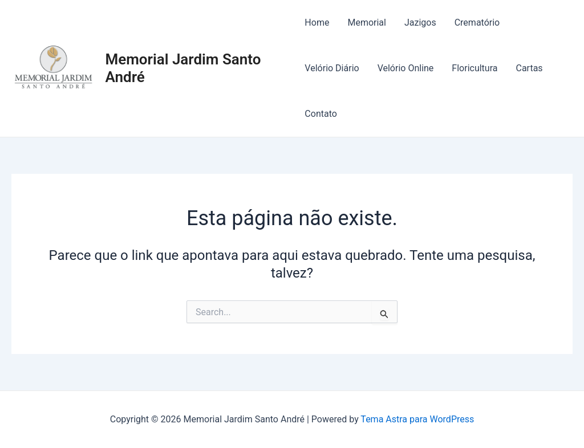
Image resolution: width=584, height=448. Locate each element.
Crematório (477, 22)
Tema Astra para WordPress (417, 419)
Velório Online (406, 68)
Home (317, 22)
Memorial (366, 22)
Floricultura (474, 68)
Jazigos (420, 22)
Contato (321, 113)
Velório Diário (332, 68)
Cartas (529, 68)
